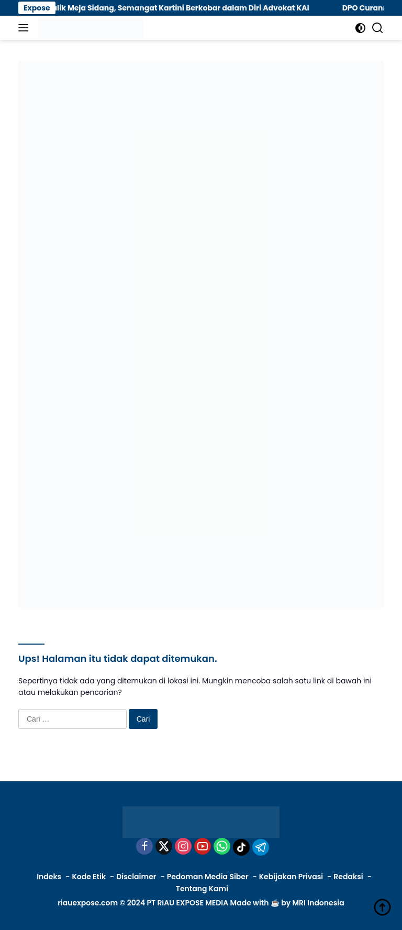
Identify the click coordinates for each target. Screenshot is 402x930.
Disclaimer (136, 876)
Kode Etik (89, 876)
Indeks (49, 876)
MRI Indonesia (318, 903)
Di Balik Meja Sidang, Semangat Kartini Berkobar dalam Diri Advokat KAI (180, 8)
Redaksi (348, 876)
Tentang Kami (202, 888)
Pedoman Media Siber (208, 876)
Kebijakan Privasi (291, 876)
